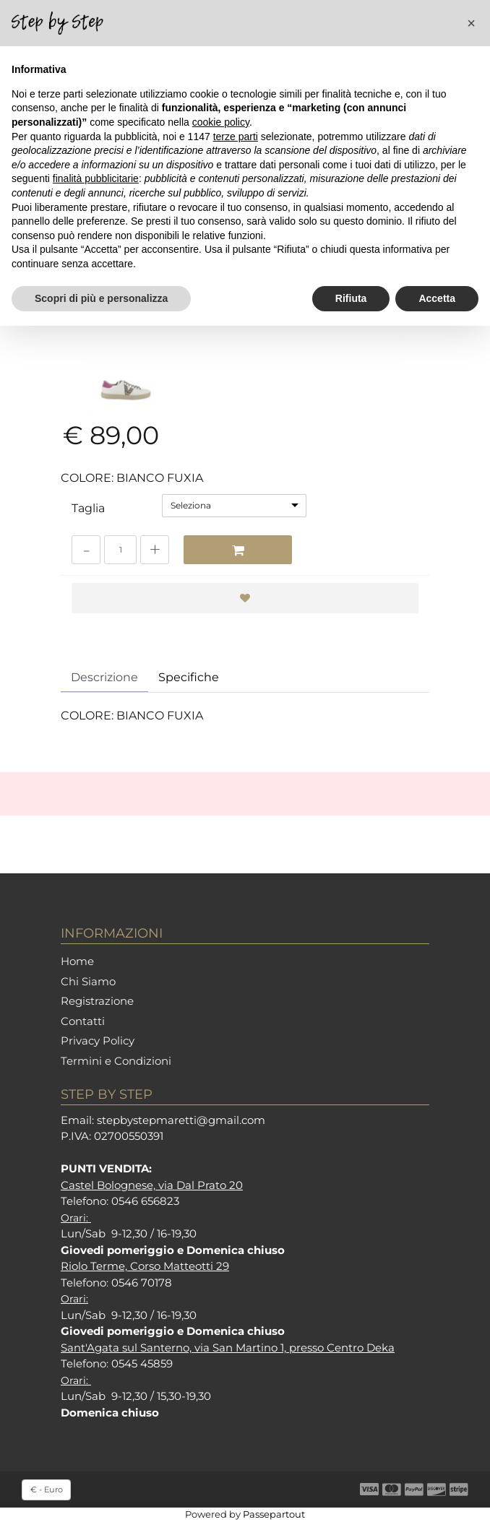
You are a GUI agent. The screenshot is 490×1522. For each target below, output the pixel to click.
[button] (471, 23)
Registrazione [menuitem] (97, 1001)
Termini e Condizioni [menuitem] (116, 1061)
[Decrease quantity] (86, 549)
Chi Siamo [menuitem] (88, 981)
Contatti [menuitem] (83, 1021)
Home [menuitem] (77, 961)
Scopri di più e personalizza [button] (101, 298)
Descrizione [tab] (104, 677)
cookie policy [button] (220, 122)
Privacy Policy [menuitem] (97, 1040)
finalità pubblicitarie (96, 178)
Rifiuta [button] (351, 298)
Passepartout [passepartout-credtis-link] (274, 1514)
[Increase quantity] (154, 549)
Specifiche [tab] (188, 677)
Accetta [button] (436, 298)
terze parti (235, 136)
